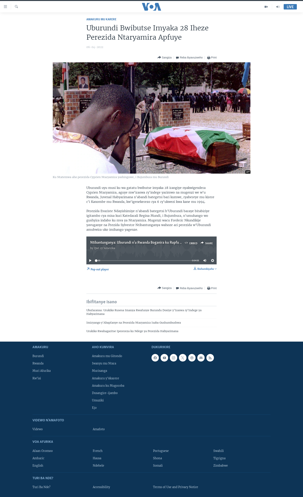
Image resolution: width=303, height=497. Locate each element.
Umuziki (98, 400)
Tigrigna (219, 458)
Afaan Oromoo (42, 451)
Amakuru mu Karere (101, 19)
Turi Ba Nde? (41, 487)
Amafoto (99, 429)
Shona (157, 458)
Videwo (37, 429)
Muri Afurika (41, 371)
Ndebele (98, 465)
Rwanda (37, 363)
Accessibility (101, 487)
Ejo (94, 408)
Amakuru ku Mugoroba (108, 385)
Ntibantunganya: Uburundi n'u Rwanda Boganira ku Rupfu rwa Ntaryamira (147, 243)
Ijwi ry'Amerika (104, 248)
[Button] (164, 57)
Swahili (218, 451)
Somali (158, 465)
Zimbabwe (220, 465)
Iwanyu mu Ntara (104, 363)
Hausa (97, 458)
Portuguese (161, 451)
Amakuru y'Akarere (105, 378)
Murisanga (99, 371)
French (98, 451)
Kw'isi (36, 378)
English (37, 465)
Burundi (38, 356)
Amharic (38, 458)
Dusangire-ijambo (105, 393)
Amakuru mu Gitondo (107, 356)
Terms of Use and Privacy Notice (175, 487)
